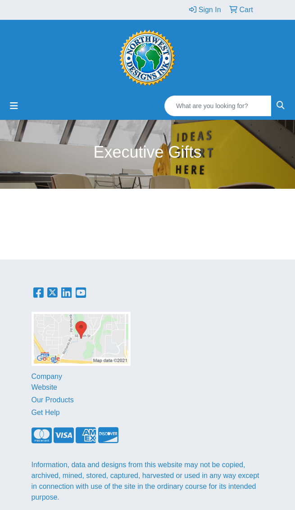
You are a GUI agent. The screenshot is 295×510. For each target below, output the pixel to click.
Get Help (46, 412)
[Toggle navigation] (14, 106)
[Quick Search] (218, 106)
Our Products (53, 400)
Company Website (47, 382)
